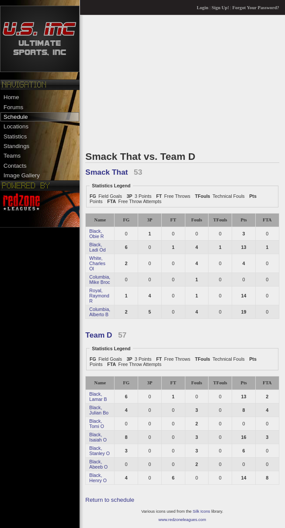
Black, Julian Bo (98, 410)
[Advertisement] (182, 82)
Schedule (15, 117)
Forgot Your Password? (256, 7)
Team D (98, 335)
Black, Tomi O (96, 423)
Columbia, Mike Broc (99, 279)
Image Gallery (21, 175)
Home (11, 97)
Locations (15, 126)
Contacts (15, 165)
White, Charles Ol (97, 263)
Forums (13, 107)
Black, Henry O (98, 478)
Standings (16, 146)
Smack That (106, 172)
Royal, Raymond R (99, 296)
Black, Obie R (96, 233)
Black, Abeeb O (98, 464)
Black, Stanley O (99, 450)
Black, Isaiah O (98, 437)
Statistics (15, 136)
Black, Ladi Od (97, 247)
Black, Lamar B (98, 396)
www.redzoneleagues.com (182, 520)
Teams (12, 155)
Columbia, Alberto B (99, 312)
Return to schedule (109, 500)
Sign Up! (220, 7)
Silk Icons (201, 511)
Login (203, 7)
